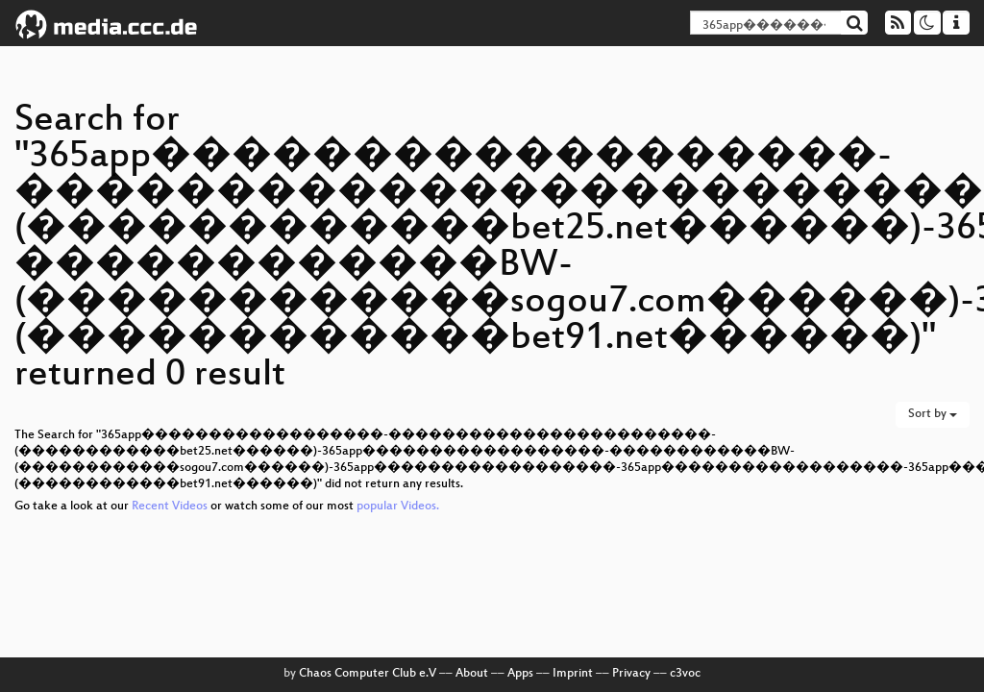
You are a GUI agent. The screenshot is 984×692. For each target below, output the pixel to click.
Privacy (631, 673)
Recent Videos (171, 506)
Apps (520, 673)
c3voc (685, 673)
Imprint (573, 673)
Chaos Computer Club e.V (367, 673)
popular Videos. (398, 506)
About (471, 673)
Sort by (932, 414)
